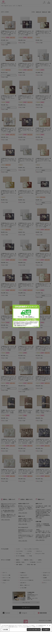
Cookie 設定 (5, 629)
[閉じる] (49, 625)
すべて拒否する (46, 629)
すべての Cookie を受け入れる (33, 629)
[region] (26, 627)
